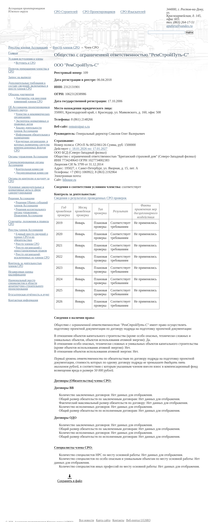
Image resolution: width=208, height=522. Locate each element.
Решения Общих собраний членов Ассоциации (31, 204)
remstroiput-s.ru (79, 126)
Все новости (86, 520)
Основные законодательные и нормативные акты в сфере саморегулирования (26, 190)
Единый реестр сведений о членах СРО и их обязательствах (31, 237)
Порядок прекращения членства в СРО (28, 70)
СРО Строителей (65, 11)
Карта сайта (103, 520)
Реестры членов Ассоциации (28, 47)
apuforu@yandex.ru (179, 26)
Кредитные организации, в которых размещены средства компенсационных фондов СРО (32, 146)
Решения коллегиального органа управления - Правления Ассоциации (30, 212)
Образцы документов (21, 94)
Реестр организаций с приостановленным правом (30, 249)
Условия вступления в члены (25, 58)
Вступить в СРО (25, 62)
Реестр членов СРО (66, 47)
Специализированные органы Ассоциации (26, 164)
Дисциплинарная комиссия (32, 172)
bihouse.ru (69, 179)
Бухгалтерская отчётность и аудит (28, 294)
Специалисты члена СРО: (73, 447)
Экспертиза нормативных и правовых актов (31, 122)
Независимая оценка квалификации (20, 273)
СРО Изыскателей (132, 11)
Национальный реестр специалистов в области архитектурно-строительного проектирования (25, 284)
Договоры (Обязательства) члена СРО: (82, 380)
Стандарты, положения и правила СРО (28, 223)
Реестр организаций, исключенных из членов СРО (31, 256)
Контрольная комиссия (29, 169)
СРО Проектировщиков (99, 11)
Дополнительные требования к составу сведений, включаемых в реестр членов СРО (28, 85)
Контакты (118, 520)
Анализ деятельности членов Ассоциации (28, 129)
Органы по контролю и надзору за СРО (29, 180)
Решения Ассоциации (21, 198)
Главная (13, 53)
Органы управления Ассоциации (28, 156)
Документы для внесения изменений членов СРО (30, 100)
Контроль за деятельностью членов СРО (25, 265)
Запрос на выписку (19, 77)
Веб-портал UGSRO (138, 520)
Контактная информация (23, 300)
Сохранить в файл (69, 478)
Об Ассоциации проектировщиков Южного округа (29, 109)
